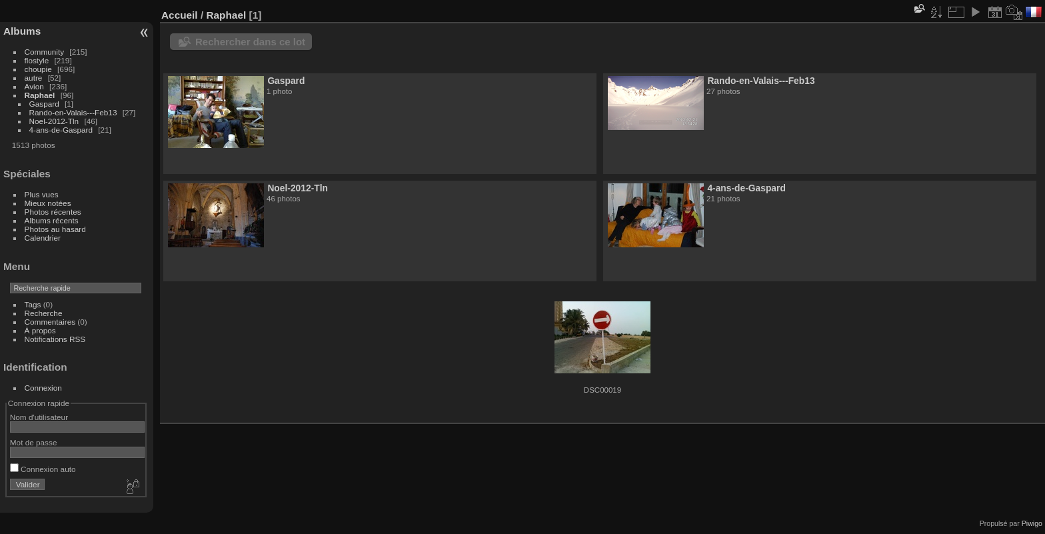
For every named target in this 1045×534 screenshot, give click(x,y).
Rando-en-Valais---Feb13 (73, 112)
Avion (34, 86)
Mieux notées (48, 203)
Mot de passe (33, 442)
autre (34, 77)
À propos (40, 330)
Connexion (43, 387)
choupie (38, 69)
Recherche (44, 313)
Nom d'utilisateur (39, 417)
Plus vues (42, 194)
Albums (22, 31)
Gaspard (44, 103)
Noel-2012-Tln (54, 121)
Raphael (40, 95)
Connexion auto (43, 469)
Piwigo (1032, 523)
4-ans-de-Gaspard (61, 129)
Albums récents (52, 220)
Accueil (179, 15)
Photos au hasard (55, 229)
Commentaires (50, 321)
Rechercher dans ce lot (250, 41)
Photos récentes (53, 211)
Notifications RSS (55, 339)
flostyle (37, 60)
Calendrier (43, 237)
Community (45, 51)
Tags (33, 304)
